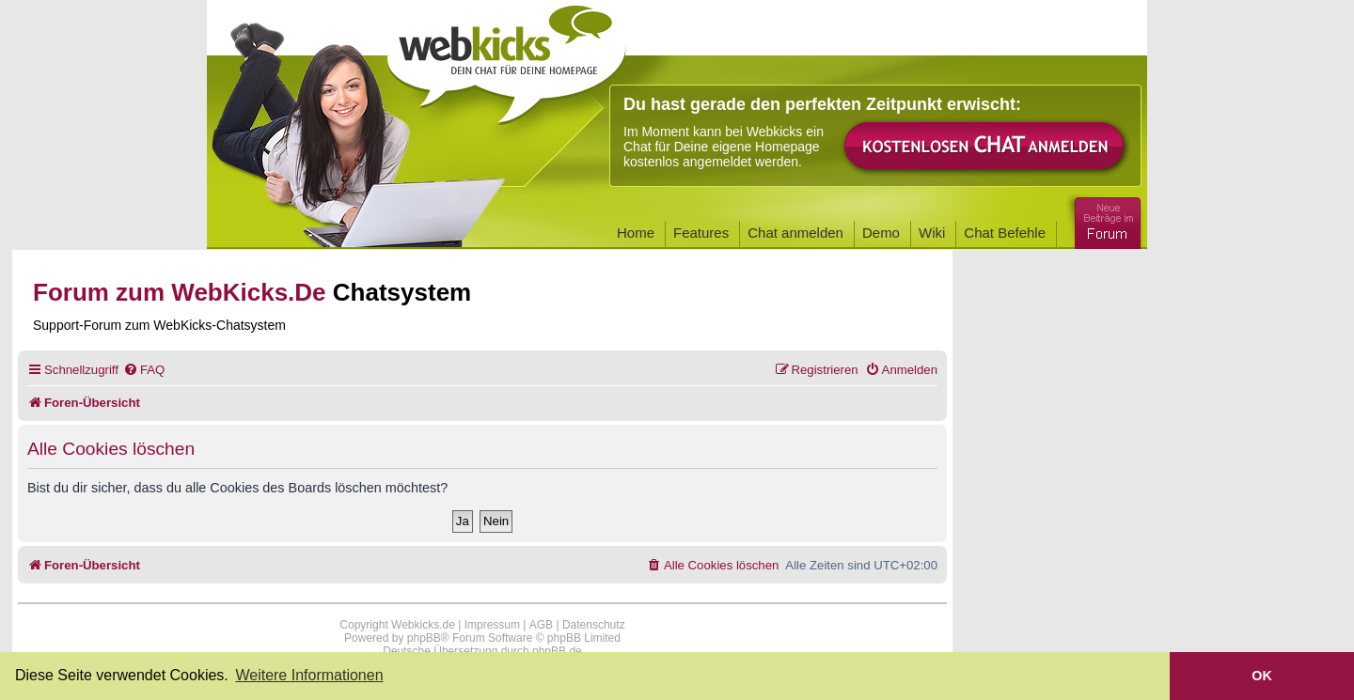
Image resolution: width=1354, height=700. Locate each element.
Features (701, 233)
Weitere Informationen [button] (309, 675)
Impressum (492, 624)
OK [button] (1262, 675)
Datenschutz (593, 624)
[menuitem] (144, 369)
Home (635, 233)
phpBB (424, 638)
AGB (541, 624)
